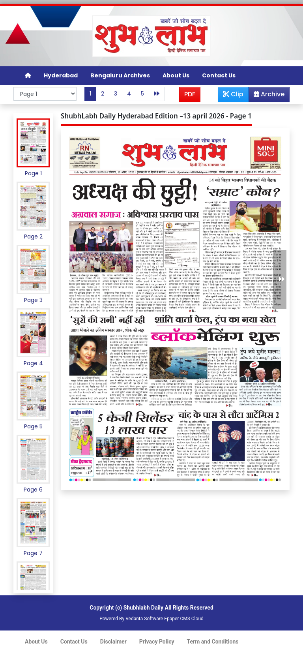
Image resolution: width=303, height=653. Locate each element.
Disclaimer (113, 641)
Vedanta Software (144, 618)
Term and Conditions (213, 641)
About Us (176, 75)
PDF (189, 94)
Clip (233, 94)
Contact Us (219, 75)
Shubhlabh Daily (143, 607)
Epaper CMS (177, 618)
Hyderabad (61, 75)
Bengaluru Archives (120, 75)
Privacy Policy (156, 641)
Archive (266, 95)
